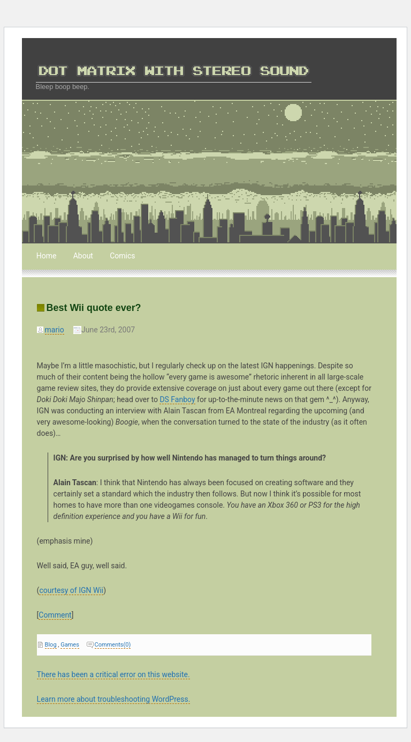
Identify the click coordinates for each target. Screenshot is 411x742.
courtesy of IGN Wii (71, 590)
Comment (55, 615)
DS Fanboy (177, 399)
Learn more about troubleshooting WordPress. (114, 699)
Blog (51, 644)
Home (46, 255)
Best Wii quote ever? (94, 307)
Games (69, 644)
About (83, 255)
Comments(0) (113, 644)
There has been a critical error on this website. (113, 674)
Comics (122, 255)
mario (54, 329)
